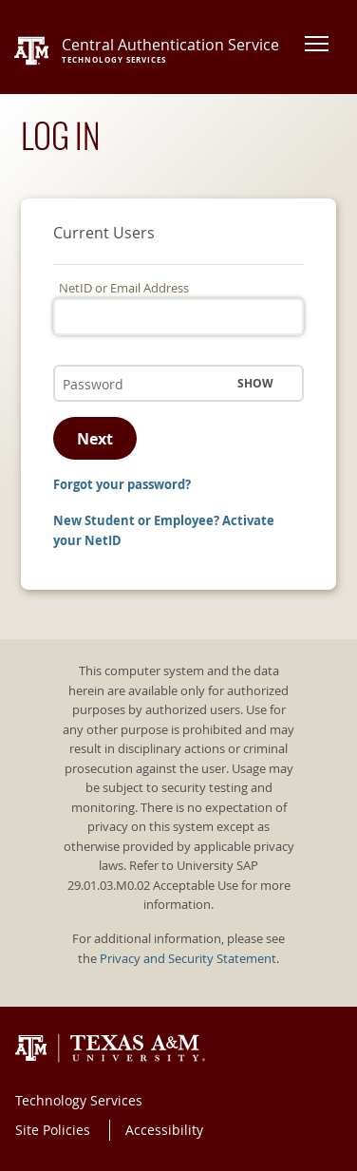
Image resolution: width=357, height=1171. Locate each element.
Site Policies (52, 1130)
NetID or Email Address (124, 288)
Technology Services (78, 1100)
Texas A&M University (110, 1048)
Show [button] (255, 383)
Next (95, 438)
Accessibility (164, 1130)
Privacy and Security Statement (188, 959)
